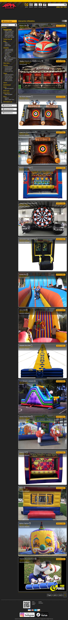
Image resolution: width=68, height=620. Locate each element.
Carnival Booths (23, 64)
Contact (40, 601)
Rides (20, 28)
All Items (4, 27)
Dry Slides (21, 384)
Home (33, 601)
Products (34, 603)
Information (41, 603)
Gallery (33, 604)
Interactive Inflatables (24, 100)
